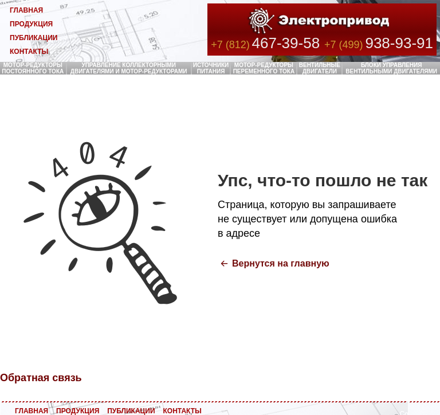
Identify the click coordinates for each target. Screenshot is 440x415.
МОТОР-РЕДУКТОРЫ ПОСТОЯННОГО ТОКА (33, 68)
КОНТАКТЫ (29, 52)
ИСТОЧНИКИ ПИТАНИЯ (211, 68)
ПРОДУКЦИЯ (31, 24)
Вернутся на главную (280, 263)
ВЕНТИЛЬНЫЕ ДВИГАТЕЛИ (319, 68)
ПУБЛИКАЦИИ (33, 38)
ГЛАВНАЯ (26, 10)
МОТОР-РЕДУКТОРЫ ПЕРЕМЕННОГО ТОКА (263, 68)
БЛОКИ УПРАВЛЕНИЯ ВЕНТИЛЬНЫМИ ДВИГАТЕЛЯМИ (391, 68)
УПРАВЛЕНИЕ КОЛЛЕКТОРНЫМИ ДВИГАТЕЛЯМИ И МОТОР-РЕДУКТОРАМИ (128, 68)
